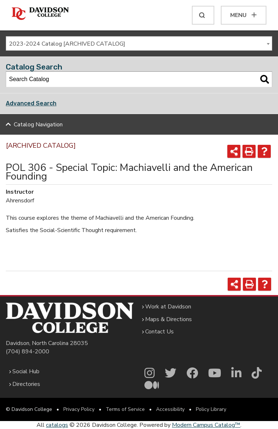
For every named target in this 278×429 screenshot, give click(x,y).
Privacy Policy (78, 409)
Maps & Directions (168, 319)
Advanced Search (31, 103)
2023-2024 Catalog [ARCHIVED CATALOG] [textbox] (67, 44)
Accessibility (170, 409)
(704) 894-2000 (27, 352)
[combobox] (139, 43)
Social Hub (25, 371)
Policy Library (211, 409)
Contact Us (159, 332)
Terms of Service (125, 409)
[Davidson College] (40, 14)
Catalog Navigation (38, 125)
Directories (26, 384)
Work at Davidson (168, 307)
